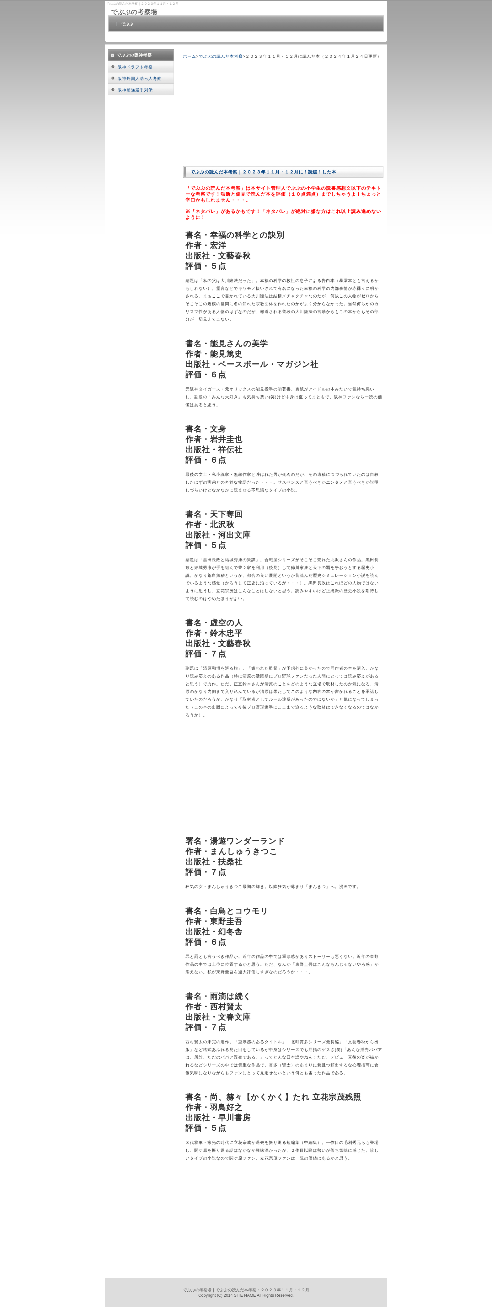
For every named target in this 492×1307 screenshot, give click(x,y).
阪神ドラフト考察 (135, 67)
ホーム (189, 56)
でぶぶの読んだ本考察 (221, 56)
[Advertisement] (235, 113)
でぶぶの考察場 (134, 11)
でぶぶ (127, 24)
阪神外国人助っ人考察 (140, 78)
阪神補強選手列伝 (135, 90)
